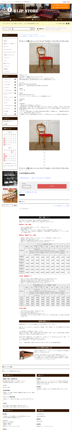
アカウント (13, 19)
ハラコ (5, 60)
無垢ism (5, 40)
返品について (22, 192)
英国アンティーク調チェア (28, 36)
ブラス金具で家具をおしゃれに (31, 23)
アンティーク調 (34, 34)
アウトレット (6, 66)
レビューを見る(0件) (57, 205)
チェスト (47, 29)
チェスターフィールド (61, 28)
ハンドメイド (6, 71)
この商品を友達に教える (24, 178)
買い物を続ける (48, 178)
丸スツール (6, 46)
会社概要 (6, 124)
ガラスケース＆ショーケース (10, 52)
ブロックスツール (7, 49)
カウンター (58, 29)
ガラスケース (48, 28)
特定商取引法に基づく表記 (31, 192)
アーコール (52, 29)
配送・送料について (8, 121)
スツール (54, 28)
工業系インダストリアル (9, 54)
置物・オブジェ (7, 63)
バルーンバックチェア (40, 36)
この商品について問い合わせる (37, 178)
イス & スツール (26, 34)
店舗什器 (6, 68)
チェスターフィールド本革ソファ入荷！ (12, 23)
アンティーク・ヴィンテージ (10, 38)
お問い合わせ (36, 19)
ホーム (20, 34)
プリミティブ (6, 57)
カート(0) (58, 19)
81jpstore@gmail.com (41, 416)
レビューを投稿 (66, 205)
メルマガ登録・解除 (60, 23)
